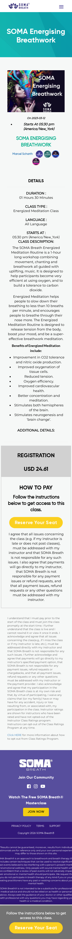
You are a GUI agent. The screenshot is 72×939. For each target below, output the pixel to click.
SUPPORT (55, 826)
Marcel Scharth (22, 154)
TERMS (40, 826)
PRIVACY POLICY (21, 826)
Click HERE (14, 735)
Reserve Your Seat (36, 522)
